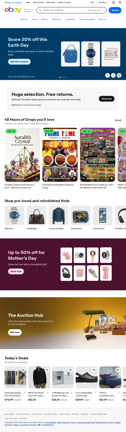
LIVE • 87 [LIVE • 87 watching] (48, 131)
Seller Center (64, 414)
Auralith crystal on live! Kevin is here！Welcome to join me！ (19, 186)
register (18, 2)
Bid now (14, 332)
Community (37, 414)
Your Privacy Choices (28, 425)
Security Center (50, 414)
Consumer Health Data (85, 422)
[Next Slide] (113, 75)
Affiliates (84, 414)
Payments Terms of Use (104, 422)
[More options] (24, 392)
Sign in (10, 2)
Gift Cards (50, 2)
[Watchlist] (23, 370)
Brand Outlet (38, 2)
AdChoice (48, 425)
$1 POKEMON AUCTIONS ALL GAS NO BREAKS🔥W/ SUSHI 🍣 (96, 186)
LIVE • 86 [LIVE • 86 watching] (11, 131)
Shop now (107, 98)
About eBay (9, 414)
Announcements (23, 414)
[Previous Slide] (107, 75)
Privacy (73, 422)
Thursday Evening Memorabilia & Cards (58, 186)
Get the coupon (19, 61)
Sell (92, 2)
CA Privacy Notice (12, 425)
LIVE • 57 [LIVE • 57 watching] (86, 131)
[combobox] (61, 10)
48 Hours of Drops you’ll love (29, 119)
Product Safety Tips (98, 414)
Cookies (117, 422)
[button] (115, 10)
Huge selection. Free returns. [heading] (42, 94)
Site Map (23, 418)
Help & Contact (64, 2)
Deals (28, 2)
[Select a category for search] (96, 10)
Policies (75, 414)
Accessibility (51, 422)
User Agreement (63, 422)
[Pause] (119, 75)
